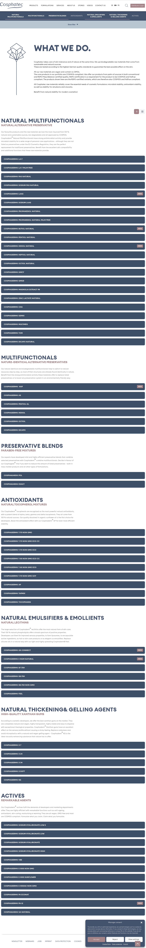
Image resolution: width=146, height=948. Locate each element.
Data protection (117, 944)
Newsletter (17, 941)
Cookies (77, 941)
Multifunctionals (36, 16)
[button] (141, 922)
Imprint (125, 944)
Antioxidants (77, 16)
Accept (96, 939)
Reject (115, 939)
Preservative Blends (57, 16)
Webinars (30, 941)
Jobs (39, 941)
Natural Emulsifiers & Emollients (96, 16)
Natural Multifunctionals (16, 16)
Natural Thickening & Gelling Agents (118, 16)
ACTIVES (134, 16)
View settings (133, 939)
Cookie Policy (106, 944)
